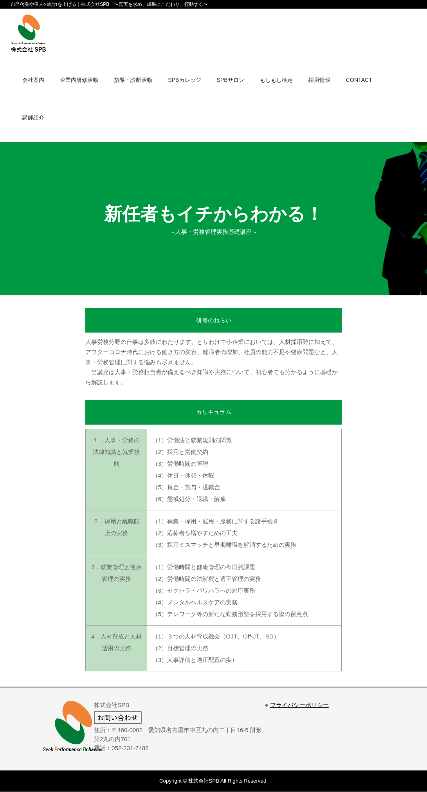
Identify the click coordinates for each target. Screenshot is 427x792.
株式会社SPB (203, 781)
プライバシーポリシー (299, 705)
